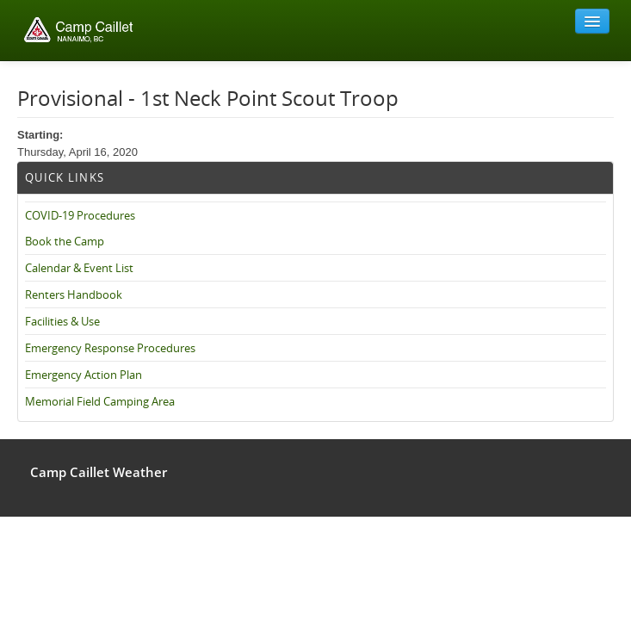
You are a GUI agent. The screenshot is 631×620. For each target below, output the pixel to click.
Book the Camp (64, 241)
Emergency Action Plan (83, 374)
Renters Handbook (73, 294)
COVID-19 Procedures (80, 215)
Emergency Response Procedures (110, 348)
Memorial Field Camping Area (100, 401)
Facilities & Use (62, 321)
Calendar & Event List (79, 268)
